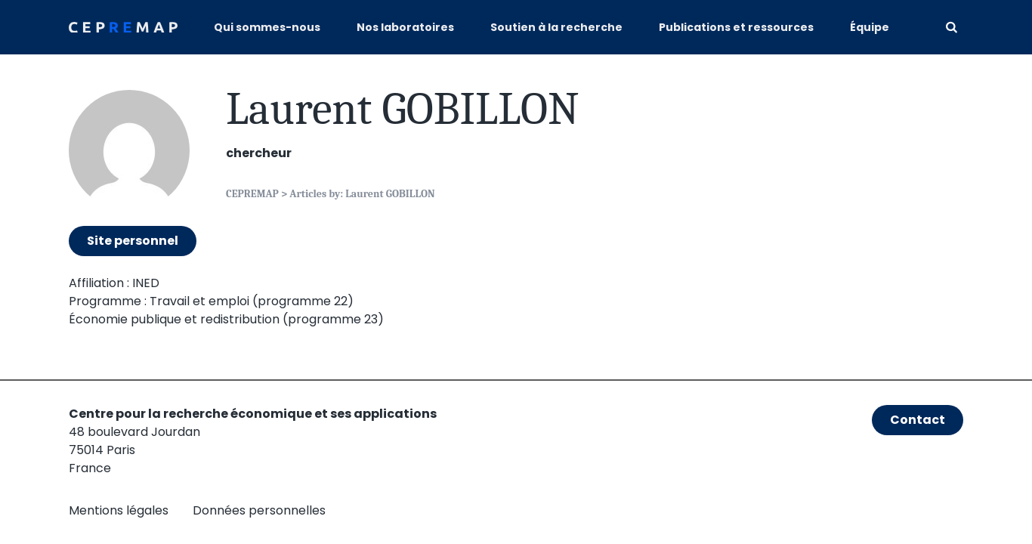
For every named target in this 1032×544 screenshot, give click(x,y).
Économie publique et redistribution (174, 319)
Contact (917, 419)
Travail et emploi (199, 301)
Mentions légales (118, 510)
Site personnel (132, 240)
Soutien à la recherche (556, 27)
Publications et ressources (736, 27)
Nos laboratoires (405, 27)
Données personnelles (259, 510)
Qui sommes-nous (267, 27)
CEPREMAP (252, 193)
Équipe (869, 27)
